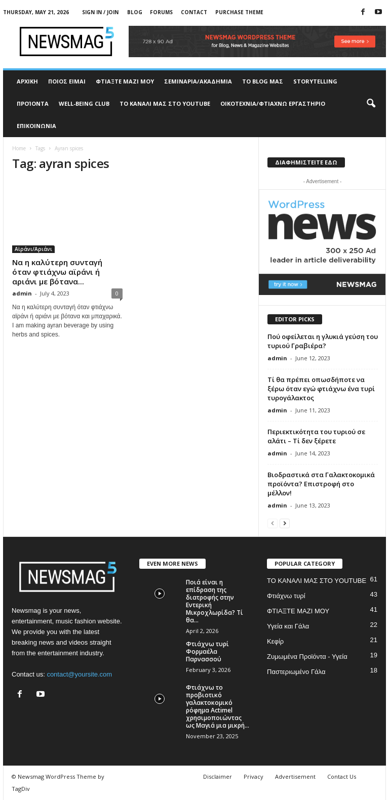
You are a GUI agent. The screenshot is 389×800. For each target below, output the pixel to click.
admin (22, 293)
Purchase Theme (239, 12)
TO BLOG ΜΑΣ (262, 81)
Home (19, 148)
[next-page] (285, 523)
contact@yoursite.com (79, 674)
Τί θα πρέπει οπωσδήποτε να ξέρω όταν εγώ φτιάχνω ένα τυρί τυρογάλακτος (321, 388)
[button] (371, 104)
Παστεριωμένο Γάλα (296, 672)
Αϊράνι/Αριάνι (33, 248)
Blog (134, 12)
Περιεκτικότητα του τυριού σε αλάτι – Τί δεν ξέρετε (316, 436)
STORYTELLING (315, 81)
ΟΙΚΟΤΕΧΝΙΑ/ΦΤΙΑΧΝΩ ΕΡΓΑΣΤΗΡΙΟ (272, 103)
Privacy (253, 776)
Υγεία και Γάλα (288, 626)
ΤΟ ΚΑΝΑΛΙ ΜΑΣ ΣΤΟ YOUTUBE (165, 103)
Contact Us (341, 776)
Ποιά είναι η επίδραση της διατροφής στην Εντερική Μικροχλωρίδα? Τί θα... (214, 601)
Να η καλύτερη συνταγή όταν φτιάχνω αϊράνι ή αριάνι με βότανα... (57, 271)
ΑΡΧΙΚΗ (27, 81)
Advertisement (295, 776)
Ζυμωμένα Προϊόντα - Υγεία (307, 656)
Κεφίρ (275, 641)
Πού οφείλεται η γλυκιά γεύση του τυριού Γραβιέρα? (322, 341)
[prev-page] (272, 523)
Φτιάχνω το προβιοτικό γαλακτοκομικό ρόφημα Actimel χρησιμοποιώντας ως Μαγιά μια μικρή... (217, 706)
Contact (194, 12)
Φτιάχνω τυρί (286, 596)
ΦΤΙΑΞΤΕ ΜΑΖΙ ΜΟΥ (125, 81)
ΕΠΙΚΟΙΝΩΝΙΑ (36, 126)
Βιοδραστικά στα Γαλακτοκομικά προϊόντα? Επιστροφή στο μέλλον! (321, 483)
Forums (161, 12)
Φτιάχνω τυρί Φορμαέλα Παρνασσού (207, 651)
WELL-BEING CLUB (84, 103)
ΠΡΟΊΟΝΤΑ (33, 103)
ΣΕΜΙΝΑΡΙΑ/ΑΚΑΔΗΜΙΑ (198, 81)
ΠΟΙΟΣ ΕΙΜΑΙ (67, 81)
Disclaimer (217, 776)
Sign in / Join (100, 12)
